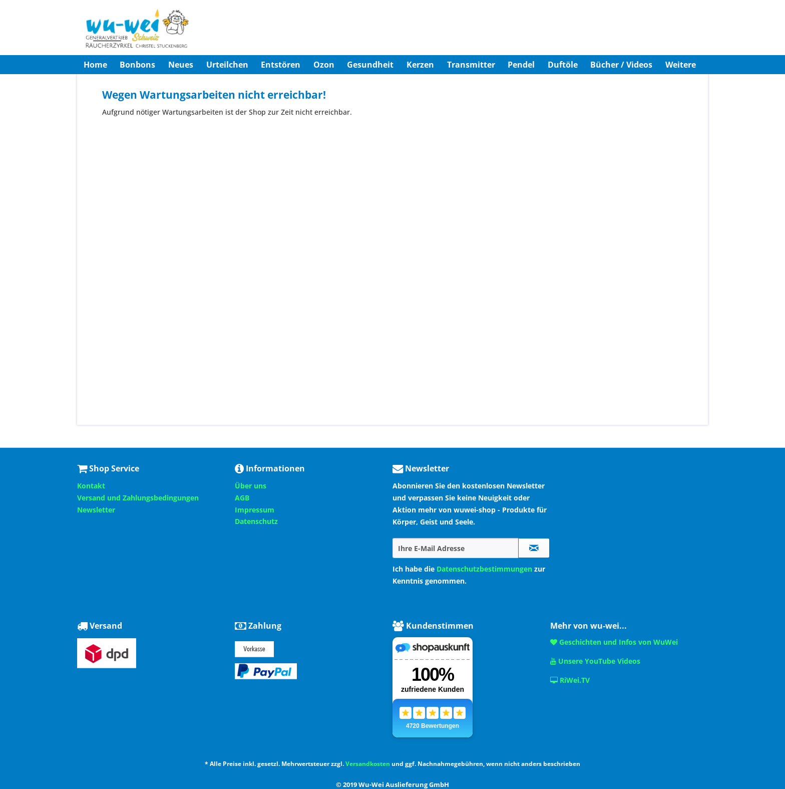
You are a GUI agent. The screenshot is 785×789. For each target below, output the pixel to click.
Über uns (250, 485)
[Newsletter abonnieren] (534, 548)
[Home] (95, 64)
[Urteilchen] (227, 64)
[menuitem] (95, 64)
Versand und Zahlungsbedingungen (138, 497)
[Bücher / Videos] (621, 64)
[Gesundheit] (371, 64)
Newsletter (96, 509)
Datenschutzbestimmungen (484, 569)
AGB (242, 497)
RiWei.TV (570, 680)
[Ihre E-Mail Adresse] (455, 548)
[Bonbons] (138, 64)
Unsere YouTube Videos (595, 661)
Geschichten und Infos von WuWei (614, 642)
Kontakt (91, 485)
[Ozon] (324, 64)
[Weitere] (680, 64)
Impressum (254, 509)
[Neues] (181, 64)
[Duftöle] (562, 64)
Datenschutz (256, 521)
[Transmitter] (471, 64)
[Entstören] (280, 64)
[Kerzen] (420, 64)
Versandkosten (367, 763)
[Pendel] (521, 64)
